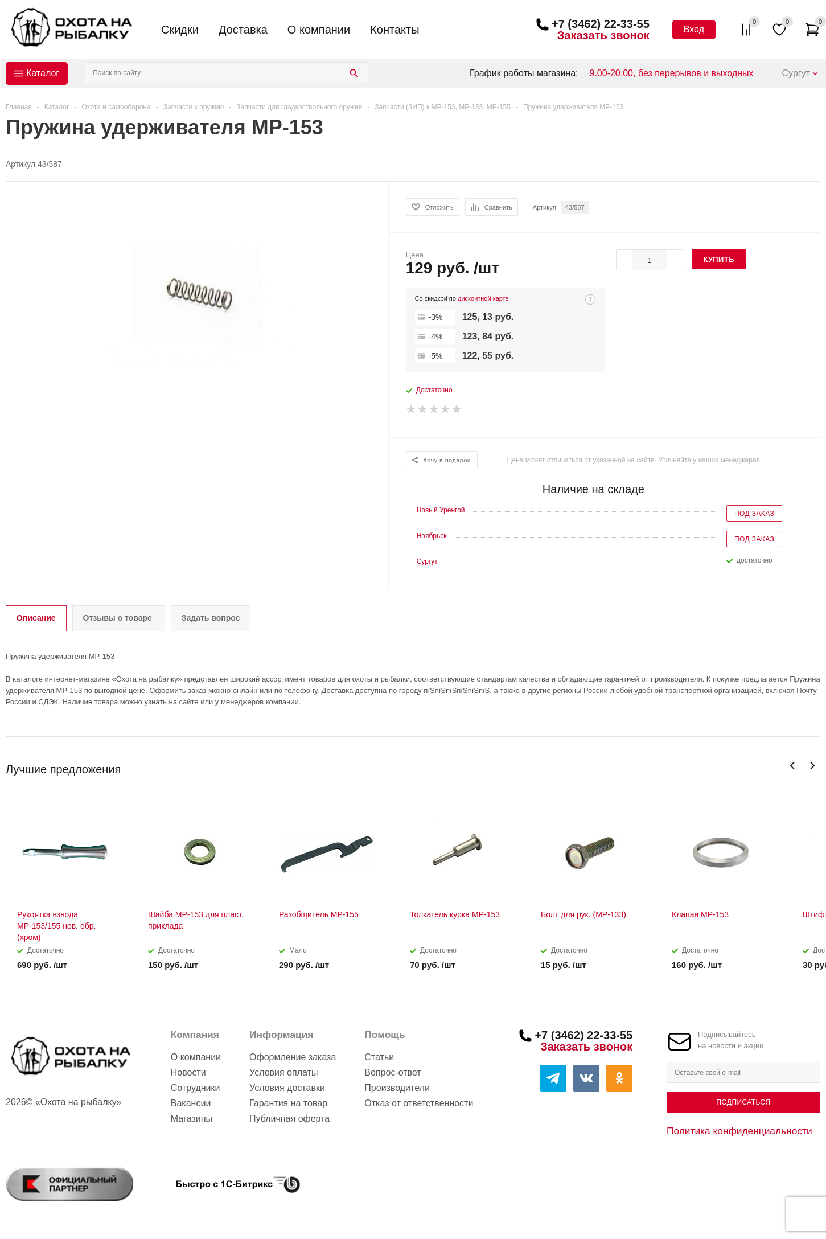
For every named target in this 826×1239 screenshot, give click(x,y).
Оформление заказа (292, 1057)
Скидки (180, 29)
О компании (318, 29)
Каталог (42, 73)
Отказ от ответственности (418, 1103)
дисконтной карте (483, 298)
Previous (792, 765)
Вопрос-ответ (392, 1072)
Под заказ (754, 514)
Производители (397, 1088)
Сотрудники (195, 1088)
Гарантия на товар (288, 1103)
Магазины (191, 1118)
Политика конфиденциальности (739, 1131)
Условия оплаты (283, 1072)
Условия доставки (287, 1088)
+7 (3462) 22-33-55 (601, 24)
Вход (694, 29)
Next (812, 765)
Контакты (394, 29)
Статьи (379, 1057)
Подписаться (743, 1102)
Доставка (243, 29)
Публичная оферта (289, 1118)
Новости (188, 1072)
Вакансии (191, 1103)
